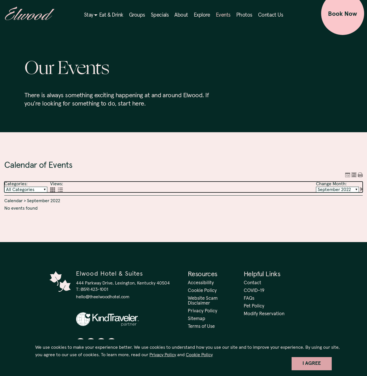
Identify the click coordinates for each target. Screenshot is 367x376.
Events (223, 15)
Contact (252, 282)
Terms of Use (201, 326)
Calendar (13, 200)
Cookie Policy (199, 354)
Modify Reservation (264, 313)
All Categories (20, 189)
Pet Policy (254, 306)
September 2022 (334, 189)
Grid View (52, 189)
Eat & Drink (111, 15)
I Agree (311, 363)
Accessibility (201, 282)
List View (60, 189)
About (181, 15)
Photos (244, 15)
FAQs (249, 298)
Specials (160, 15)
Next (361, 189)
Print (360, 174)
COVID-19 (254, 290)
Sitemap (196, 318)
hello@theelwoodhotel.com (102, 297)
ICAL (347, 174)
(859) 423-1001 (94, 289)
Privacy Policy (162, 354)
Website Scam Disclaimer (203, 301)
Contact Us (270, 15)
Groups (137, 15)
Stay (88, 15)
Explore (202, 15)
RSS (354, 174)
